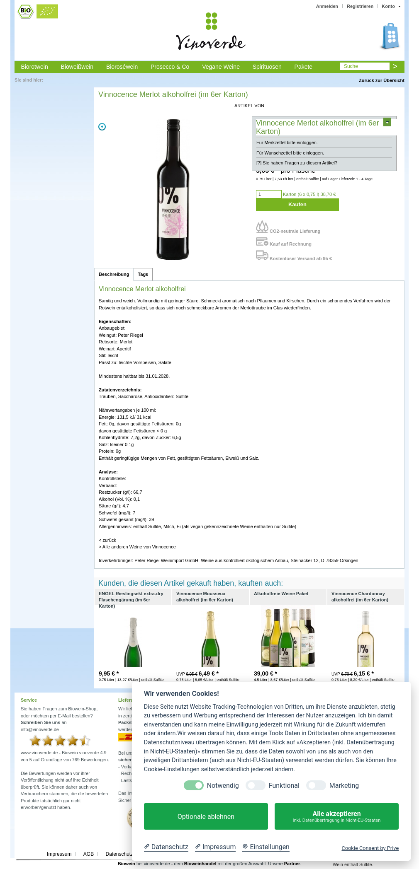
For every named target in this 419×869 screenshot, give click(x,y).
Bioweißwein (77, 66)
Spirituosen (267, 66)
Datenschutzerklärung (129, 854)
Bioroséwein (122, 66)
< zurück (107, 540)
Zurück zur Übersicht (381, 80)
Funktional (284, 785)
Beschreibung (114, 274)
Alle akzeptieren (336, 816)
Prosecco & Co (170, 66)
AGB (88, 854)
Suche (351, 66)
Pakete (304, 66)
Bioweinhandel (200, 863)
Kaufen (297, 204)
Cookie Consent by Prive (370, 848)
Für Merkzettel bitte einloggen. (287, 142)
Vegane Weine (221, 66)
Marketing (344, 785)
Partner (292, 863)
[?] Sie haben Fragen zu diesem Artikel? (296, 162)
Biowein (126, 863)
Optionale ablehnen (206, 817)
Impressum (59, 854)
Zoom (102, 126)
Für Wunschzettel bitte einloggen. (290, 152)
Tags (143, 274)
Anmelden (327, 6)
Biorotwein (34, 66)
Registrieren (360, 6)
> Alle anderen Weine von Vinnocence (137, 546)
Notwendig (223, 785)
